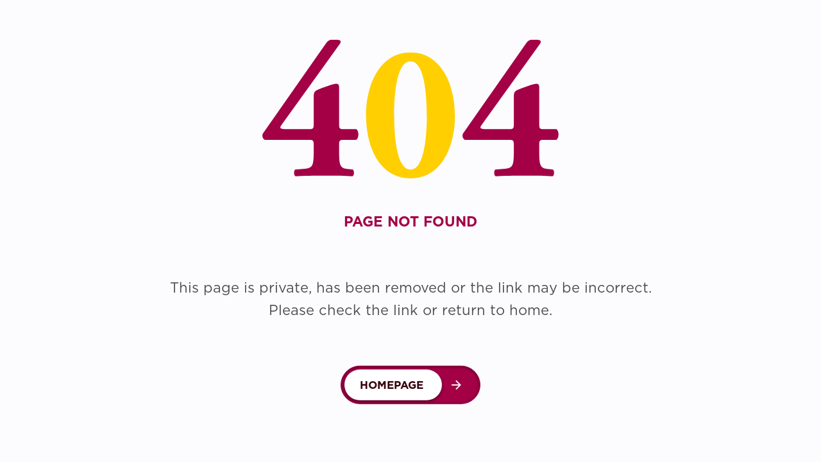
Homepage (391, 385)
